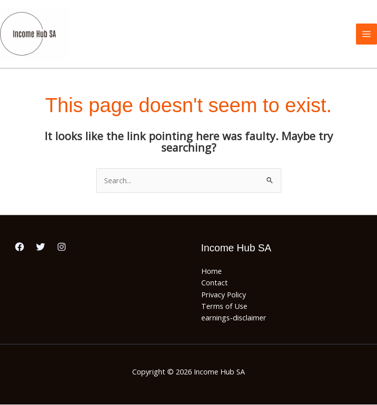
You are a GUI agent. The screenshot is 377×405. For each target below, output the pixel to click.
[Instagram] (61, 247)
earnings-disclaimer (233, 318)
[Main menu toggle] (366, 34)
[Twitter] (40, 247)
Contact (214, 283)
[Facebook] (19, 247)
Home (211, 271)
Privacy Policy (223, 295)
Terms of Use (224, 306)
